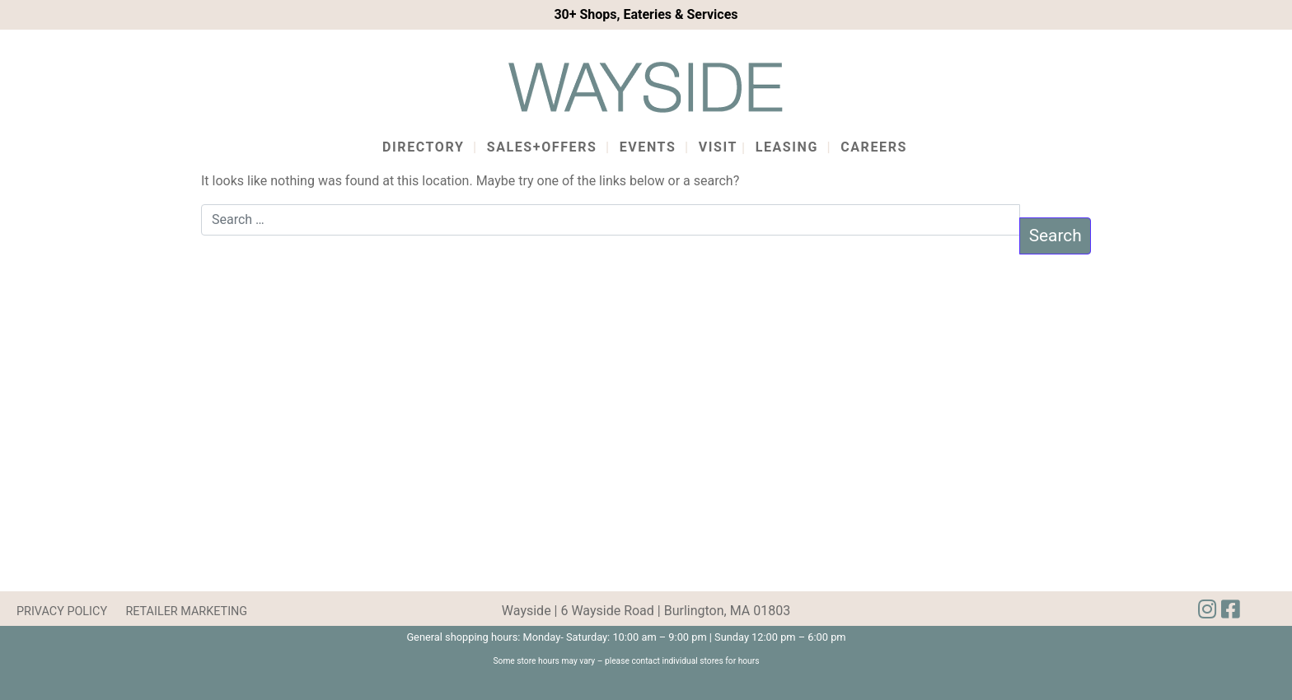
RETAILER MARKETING (186, 611)
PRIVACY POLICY (61, 611)
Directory (423, 147)
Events (648, 147)
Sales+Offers (542, 147)
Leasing (787, 147)
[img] (1230, 609)
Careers (873, 147)
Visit (718, 147)
